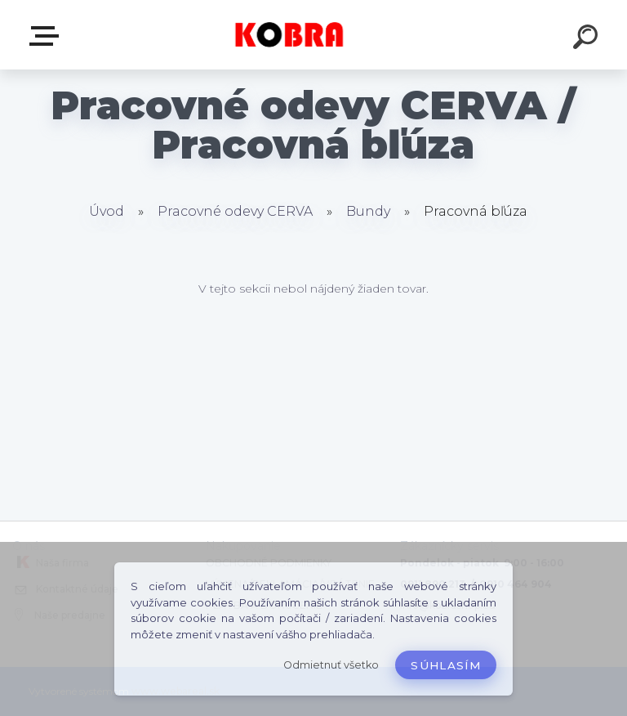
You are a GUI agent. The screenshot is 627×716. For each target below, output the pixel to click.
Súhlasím (446, 665)
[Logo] (289, 34)
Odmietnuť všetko (331, 665)
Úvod (106, 211)
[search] (588, 39)
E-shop (47, 36)
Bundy (368, 211)
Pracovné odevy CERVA (235, 211)
